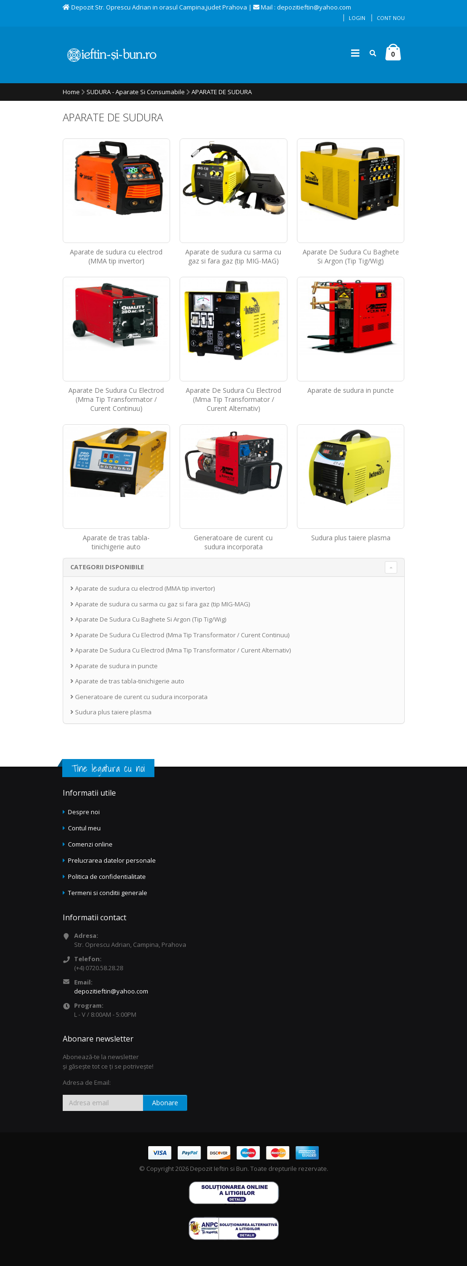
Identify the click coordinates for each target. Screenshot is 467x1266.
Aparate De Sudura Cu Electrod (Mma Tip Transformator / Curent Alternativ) (233, 399)
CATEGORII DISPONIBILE (107, 567)
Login (357, 17)
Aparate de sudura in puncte (350, 390)
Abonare (165, 1102)
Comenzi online (90, 844)
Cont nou (391, 17)
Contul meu (84, 828)
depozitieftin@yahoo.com (111, 991)
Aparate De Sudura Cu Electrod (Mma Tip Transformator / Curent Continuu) (116, 399)
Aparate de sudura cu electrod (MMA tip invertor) (116, 256)
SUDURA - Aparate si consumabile (135, 92)
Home (71, 92)
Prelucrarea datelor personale (112, 860)
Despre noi (84, 812)
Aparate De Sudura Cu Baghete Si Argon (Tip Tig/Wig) (351, 256)
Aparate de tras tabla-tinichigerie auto (116, 542)
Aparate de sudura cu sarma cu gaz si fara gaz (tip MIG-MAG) (233, 256)
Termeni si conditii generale (107, 892)
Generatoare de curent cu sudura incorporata (233, 542)
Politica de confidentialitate (107, 876)
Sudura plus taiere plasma (351, 537)
